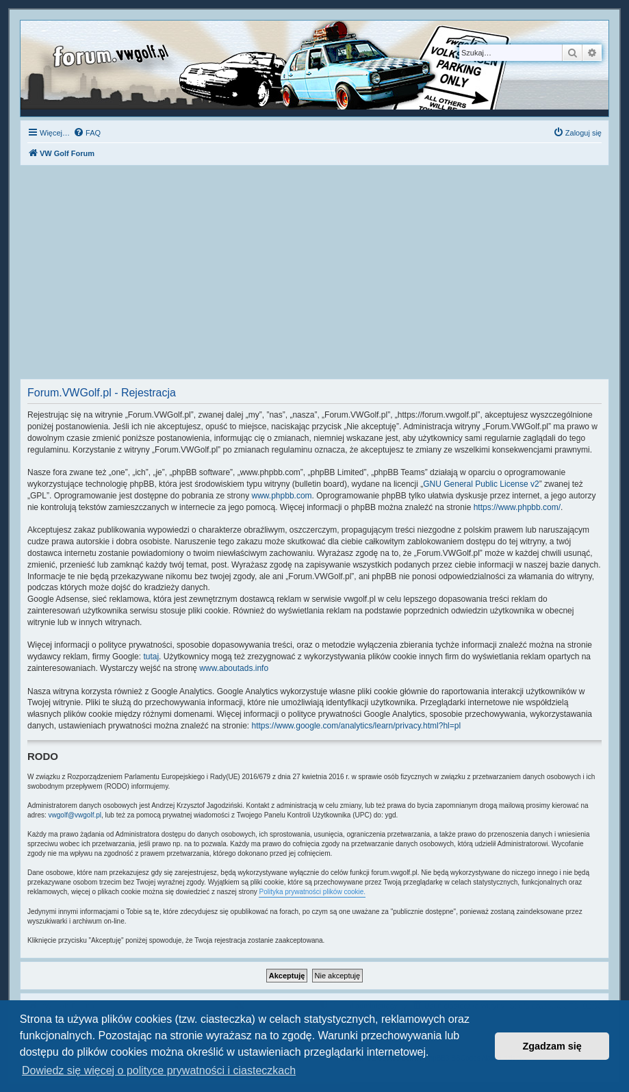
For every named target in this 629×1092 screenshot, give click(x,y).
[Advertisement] (314, 276)
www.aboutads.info (233, 668)
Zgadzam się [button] (552, 1046)
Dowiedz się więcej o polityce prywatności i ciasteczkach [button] (159, 1070)
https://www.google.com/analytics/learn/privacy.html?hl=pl (356, 726)
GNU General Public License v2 (481, 484)
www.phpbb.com (282, 495)
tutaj (151, 656)
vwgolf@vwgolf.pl (75, 815)
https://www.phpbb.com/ (517, 507)
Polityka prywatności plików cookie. (312, 892)
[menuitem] (87, 133)
